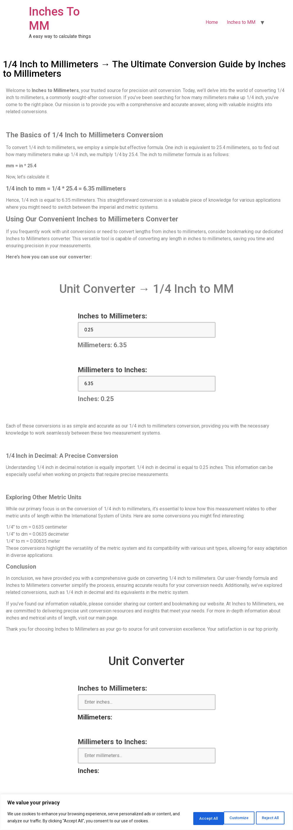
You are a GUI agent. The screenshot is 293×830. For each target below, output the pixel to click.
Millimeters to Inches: (112, 369)
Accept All (267, 814)
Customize (190, 814)
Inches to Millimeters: (112, 316)
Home (212, 22)
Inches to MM (241, 22)
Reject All (230, 814)
